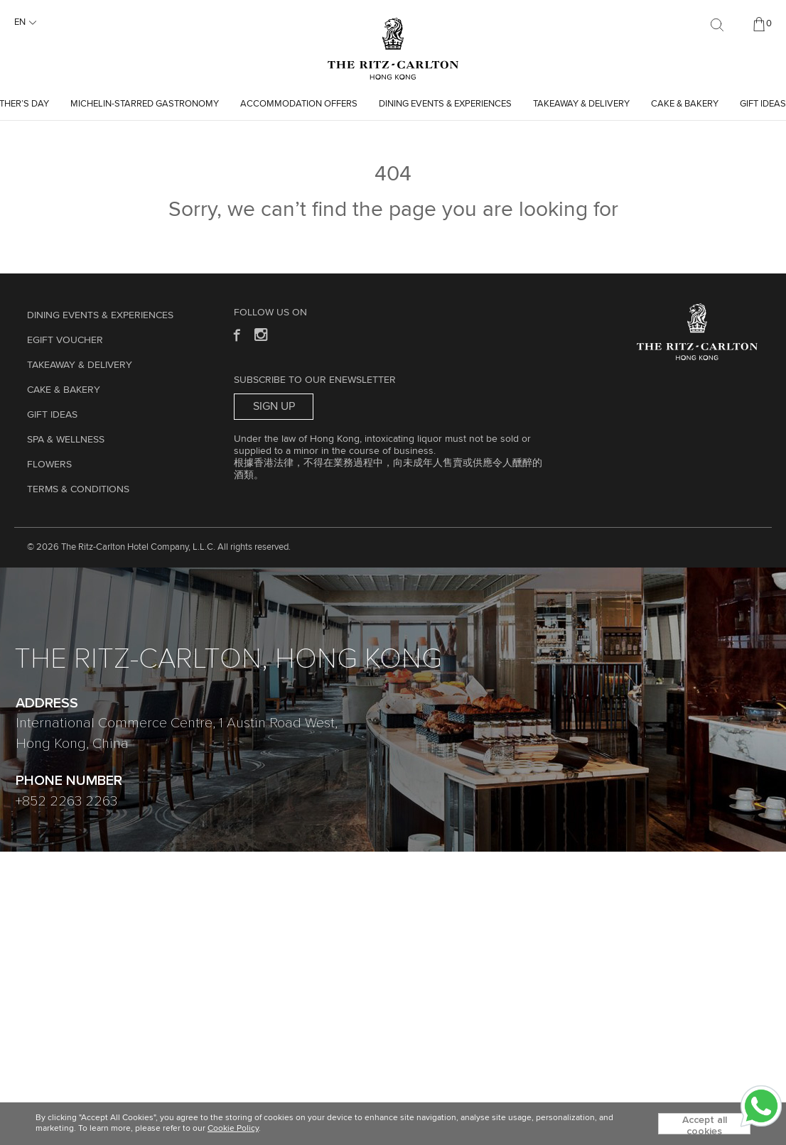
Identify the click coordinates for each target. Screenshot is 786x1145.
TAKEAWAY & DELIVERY (581, 104)
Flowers (49, 465)
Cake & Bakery (684, 104)
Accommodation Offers (298, 104)
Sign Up (274, 406)
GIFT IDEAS (763, 104)
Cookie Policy (233, 1128)
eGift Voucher (65, 340)
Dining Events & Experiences (445, 104)
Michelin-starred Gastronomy (144, 104)
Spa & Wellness (65, 440)
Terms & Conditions (78, 489)
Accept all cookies (704, 1124)
